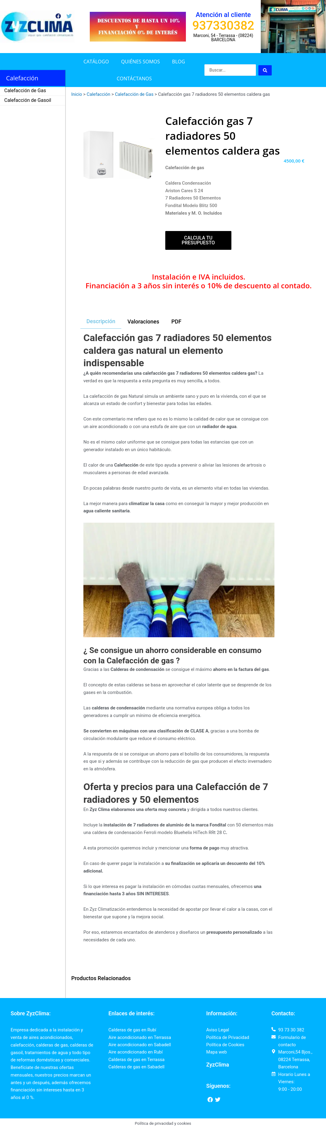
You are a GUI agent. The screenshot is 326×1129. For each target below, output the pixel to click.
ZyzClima (217, 1065)
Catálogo (96, 61)
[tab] (100, 322)
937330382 (223, 25)
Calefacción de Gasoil (27, 100)
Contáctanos (134, 78)
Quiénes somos (140, 61)
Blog (178, 61)
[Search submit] (265, 70)
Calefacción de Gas (25, 90)
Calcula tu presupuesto (198, 240)
